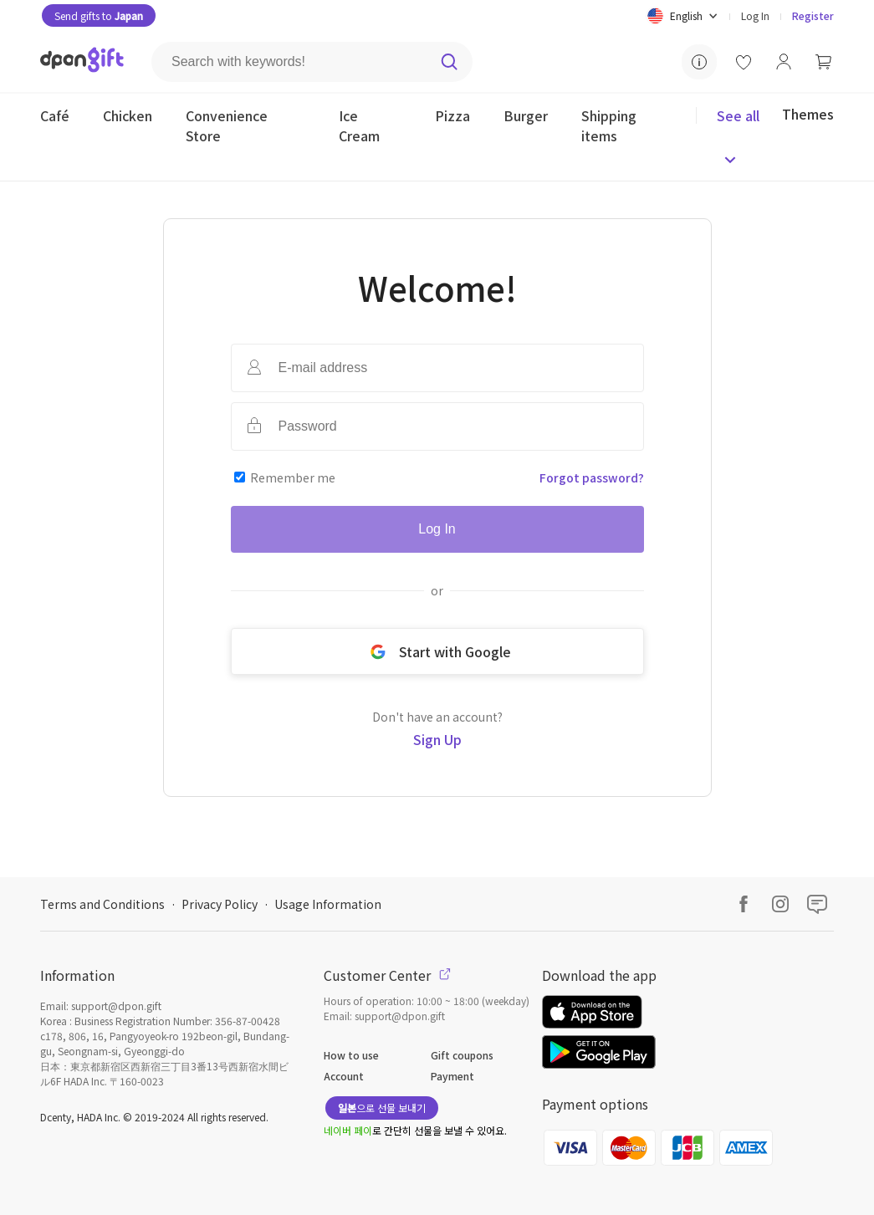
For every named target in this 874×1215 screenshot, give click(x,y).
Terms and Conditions (102, 904)
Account (344, 1076)
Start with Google (437, 651)
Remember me (292, 477)
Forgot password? (591, 477)
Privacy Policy (219, 904)
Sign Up (437, 739)
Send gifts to (98, 15)
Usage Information (327, 904)
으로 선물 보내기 (382, 1107)
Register (813, 15)
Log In (755, 15)
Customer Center (387, 975)
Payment (452, 1076)
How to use (351, 1055)
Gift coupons (462, 1055)
